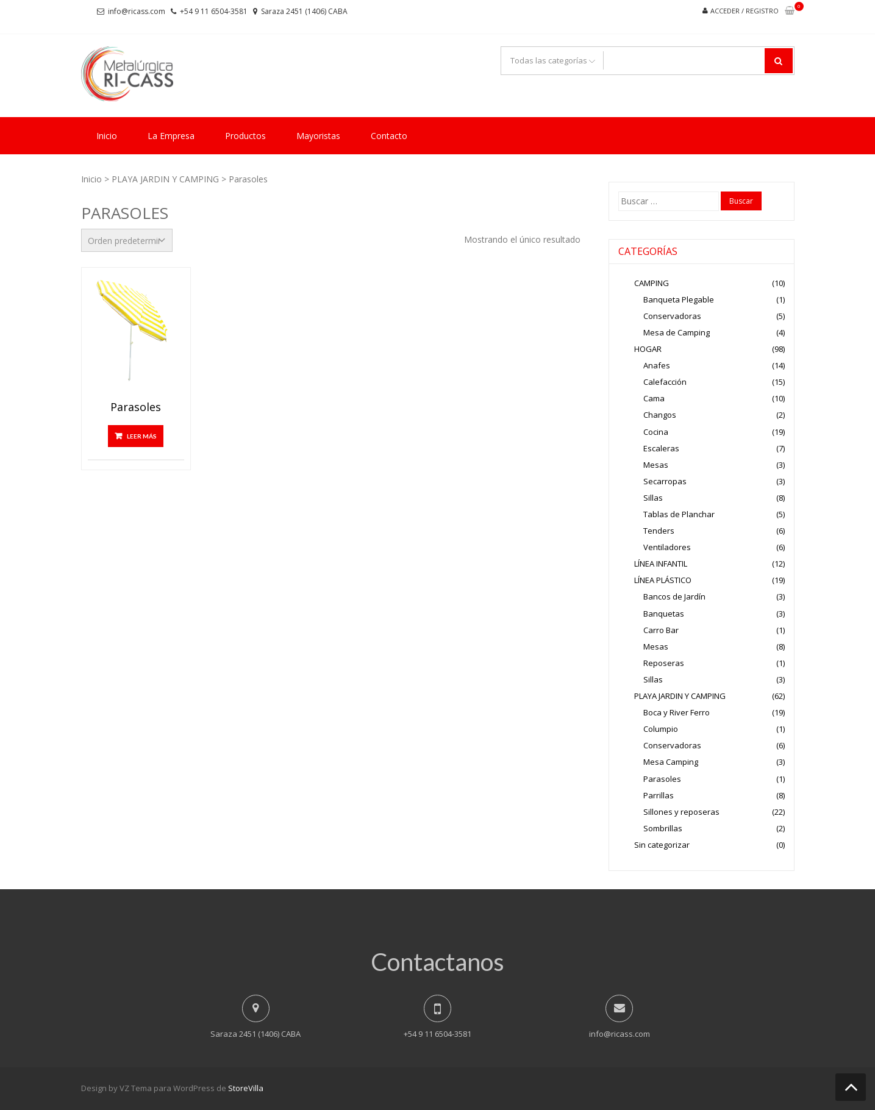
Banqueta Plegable (678, 299)
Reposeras (663, 662)
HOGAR (648, 348)
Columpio (660, 728)
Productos (245, 135)
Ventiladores (667, 547)
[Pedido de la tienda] (127, 240)
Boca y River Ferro (676, 712)
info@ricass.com (136, 11)
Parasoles (135, 407)
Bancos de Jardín (674, 596)
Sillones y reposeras (681, 811)
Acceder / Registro (744, 10)
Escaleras (661, 448)
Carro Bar (661, 630)
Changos (659, 414)
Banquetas (663, 613)
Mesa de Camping (676, 332)
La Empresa (171, 135)
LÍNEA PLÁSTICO (662, 580)
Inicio (106, 135)
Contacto (389, 135)
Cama (654, 398)
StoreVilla (245, 1088)
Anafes (656, 365)
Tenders (658, 530)
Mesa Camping (670, 761)
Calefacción (665, 381)
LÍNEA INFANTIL (660, 563)
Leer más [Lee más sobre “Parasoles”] (142, 436)
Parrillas (658, 795)
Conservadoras (672, 315)
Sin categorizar (662, 844)
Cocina (655, 431)
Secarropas (665, 481)
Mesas (655, 464)
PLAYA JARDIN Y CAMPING (165, 179)
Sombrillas (662, 828)
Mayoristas (318, 135)
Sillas (653, 497)
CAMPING (651, 283)
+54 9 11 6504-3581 (214, 11)
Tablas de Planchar (679, 514)
